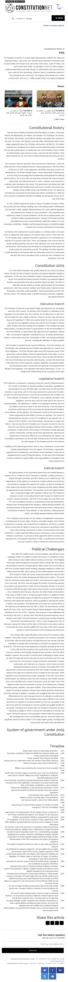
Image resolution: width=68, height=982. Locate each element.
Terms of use (32, 963)
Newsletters (19, 1)
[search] (29, 18)
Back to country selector (54, 26)
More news (60, 119)
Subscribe (9, 1)
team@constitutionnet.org (57, 961)
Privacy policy (41, 963)
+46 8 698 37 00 (42, 959)
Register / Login (56, 963)
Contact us (49, 963)
